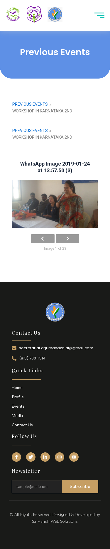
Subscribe (80, 486)
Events (18, 406)
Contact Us (22, 424)
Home (17, 387)
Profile (18, 396)
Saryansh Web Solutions (55, 521)
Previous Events (30, 104)
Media (17, 415)
